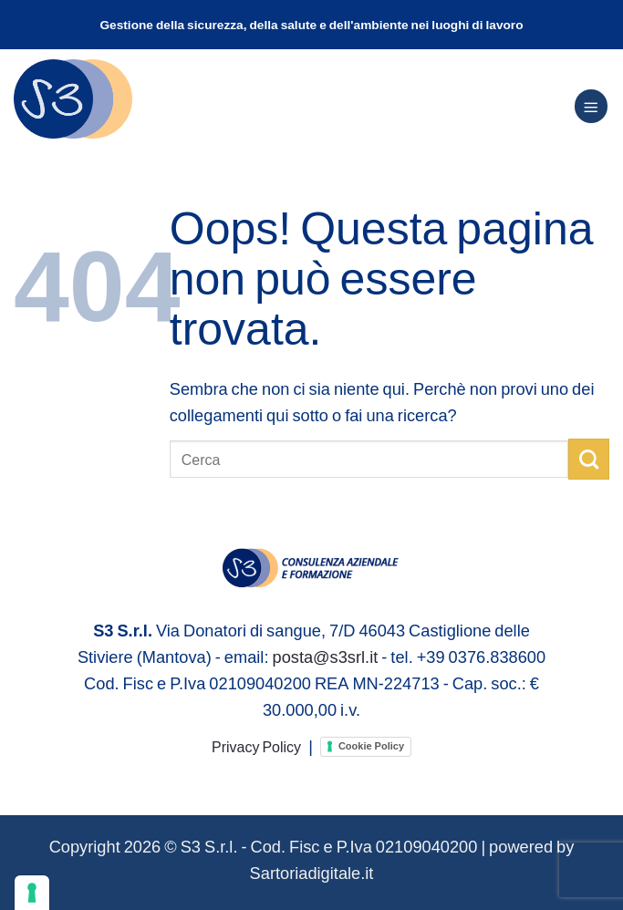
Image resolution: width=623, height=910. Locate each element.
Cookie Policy (371, 745)
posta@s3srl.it (325, 656)
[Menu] (591, 106)
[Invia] (588, 459)
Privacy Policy (256, 746)
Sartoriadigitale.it (312, 873)
